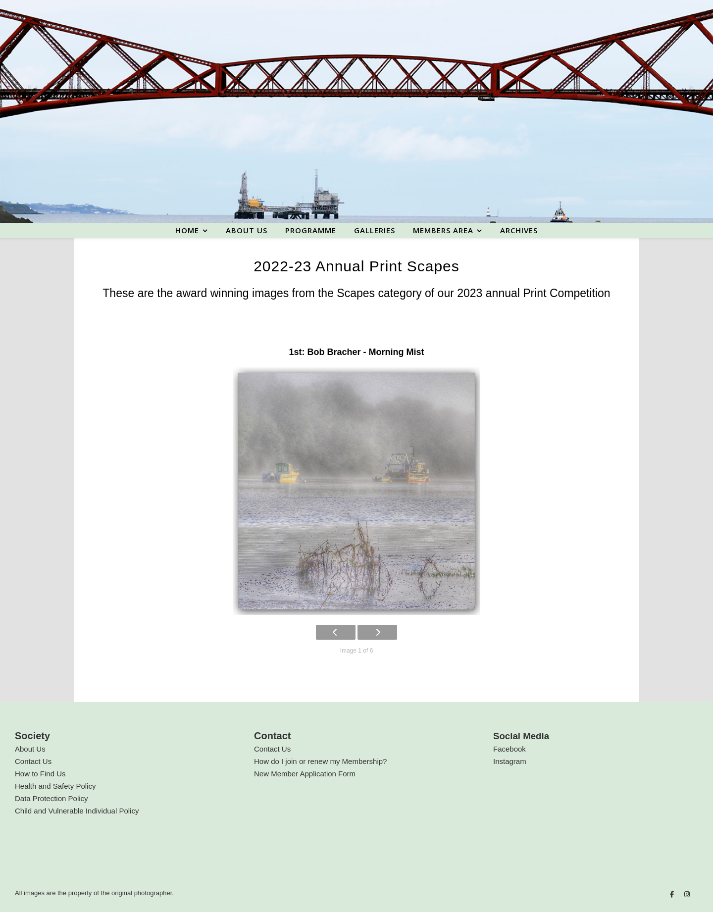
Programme (310, 230)
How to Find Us (40, 773)
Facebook (509, 749)
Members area (443, 230)
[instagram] (687, 894)
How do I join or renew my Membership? (320, 761)
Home (187, 230)
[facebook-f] (673, 894)
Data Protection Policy (51, 798)
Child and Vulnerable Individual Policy (77, 811)
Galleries (374, 230)
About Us (30, 749)
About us (246, 230)
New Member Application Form (305, 773)
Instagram (509, 761)
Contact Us (33, 761)
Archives (519, 230)
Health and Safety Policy (55, 786)
